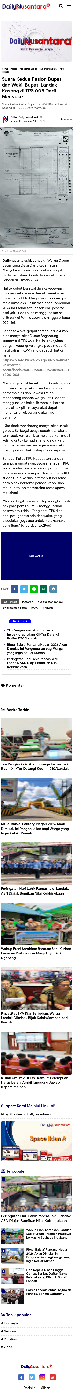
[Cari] (61, 6)
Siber (45, 1388)
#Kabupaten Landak (50, 602)
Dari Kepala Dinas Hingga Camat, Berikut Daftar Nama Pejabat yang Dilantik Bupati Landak (46, 1275)
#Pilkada (48, 607)
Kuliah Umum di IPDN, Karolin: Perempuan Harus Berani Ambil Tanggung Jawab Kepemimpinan (34, 1082)
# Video (6, 1347)
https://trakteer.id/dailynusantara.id (26, 1114)
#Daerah (27, 602)
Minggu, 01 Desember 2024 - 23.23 (28, 121)
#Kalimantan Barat (15, 607)
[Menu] (70, 6)
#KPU (34, 607)
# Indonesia (9, 1323)
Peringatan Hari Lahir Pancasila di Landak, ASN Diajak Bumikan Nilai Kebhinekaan (32, 663)
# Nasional (9, 1331)
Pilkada (5, 71)
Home (5, 69)
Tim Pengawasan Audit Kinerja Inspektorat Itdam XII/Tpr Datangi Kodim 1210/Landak (33, 634)
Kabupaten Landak (29, 69)
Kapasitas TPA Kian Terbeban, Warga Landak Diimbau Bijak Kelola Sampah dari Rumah (34, 1018)
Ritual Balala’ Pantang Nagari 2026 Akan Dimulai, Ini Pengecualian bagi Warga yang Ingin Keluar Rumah (37, 649)
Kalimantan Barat (48, 69)
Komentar (66, 119)
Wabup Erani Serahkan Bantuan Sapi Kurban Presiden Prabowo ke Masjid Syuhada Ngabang (36, 953)
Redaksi (30, 1388)
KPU (62, 69)
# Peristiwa (9, 1339)
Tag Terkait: (10, 602)
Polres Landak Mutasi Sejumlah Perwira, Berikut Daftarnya (48, 1292)
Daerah (13, 69)
